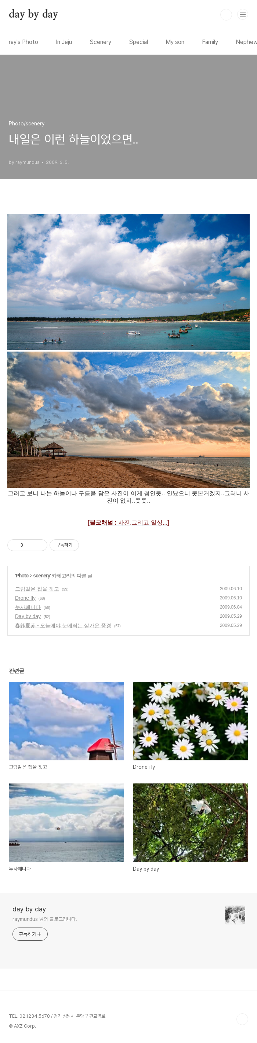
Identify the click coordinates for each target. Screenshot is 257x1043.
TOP (242, 1019)
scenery (41, 576)
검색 (226, 14)
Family (210, 41)
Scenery (100, 41)
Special (138, 41)
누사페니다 (28, 607)
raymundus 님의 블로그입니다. (44, 919)
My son (175, 41)
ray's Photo (23, 41)
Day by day (28, 616)
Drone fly (25, 598)
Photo (22, 576)
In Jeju (64, 41)
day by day (33, 15)
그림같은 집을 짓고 (37, 589)
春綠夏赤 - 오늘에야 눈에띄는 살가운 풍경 (63, 625)
